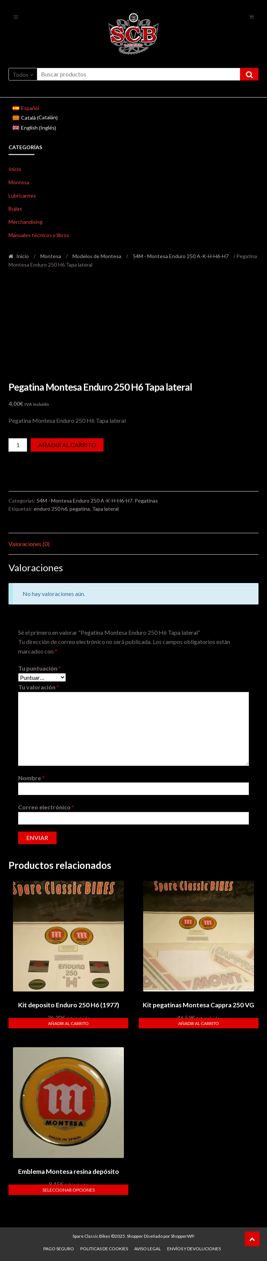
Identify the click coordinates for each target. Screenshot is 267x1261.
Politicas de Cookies (104, 1248)
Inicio (15, 169)
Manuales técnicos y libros (39, 235)
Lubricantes (22, 195)
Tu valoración (38, 687)
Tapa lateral (105, 509)
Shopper (135, 1236)
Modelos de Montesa (96, 256)
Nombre (31, 777)
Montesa (19, 182)
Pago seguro (58, 1248)
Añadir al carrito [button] (68, 1023)
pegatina (80, 509)
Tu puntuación (39, 668)
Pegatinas (146, 500)
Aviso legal (147, 1248)
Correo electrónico (46, 807)
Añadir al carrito (67, 444)
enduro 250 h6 (50, 509)
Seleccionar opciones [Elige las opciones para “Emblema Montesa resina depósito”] (69, 1190)
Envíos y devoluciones (194, 1248)
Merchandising (26, 222)
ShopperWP (182, 1236)
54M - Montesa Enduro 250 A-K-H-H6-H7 (181, 256)
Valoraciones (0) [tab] (29, 543)
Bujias (15, 208)
